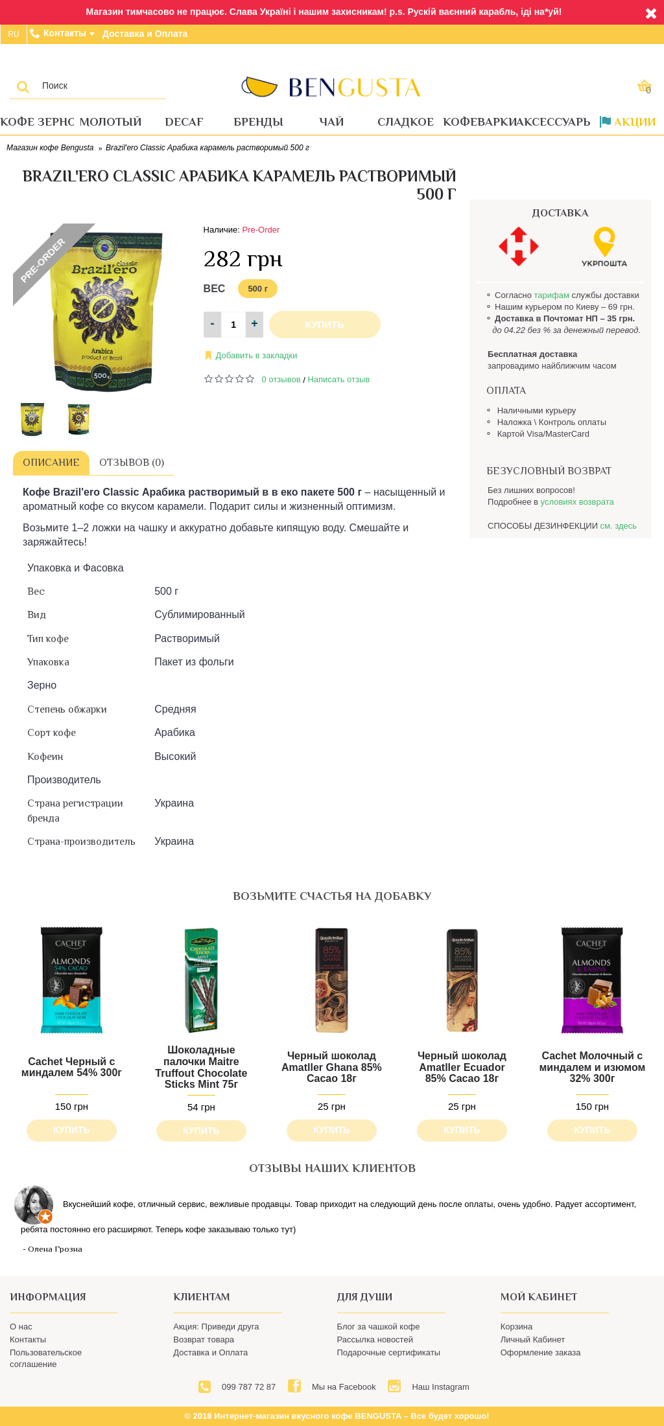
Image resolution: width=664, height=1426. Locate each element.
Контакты (28, 1339)
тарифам (551, 295)
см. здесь (618, 526)
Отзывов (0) (131, 462)
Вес (215, 288)
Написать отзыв (338, 379)
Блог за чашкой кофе (378, 1326)
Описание (51, 462)
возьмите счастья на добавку (332, 896)
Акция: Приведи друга (216, 1326)
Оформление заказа (541, 1352)
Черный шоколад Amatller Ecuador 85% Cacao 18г (462, 1067)
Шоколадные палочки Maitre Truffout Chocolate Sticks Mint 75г (201, 1067)
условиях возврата (577, 502)
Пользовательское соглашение (46, 1358)
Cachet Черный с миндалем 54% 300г (71, 1067)
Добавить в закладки (257, 355)
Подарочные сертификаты (388, 1352)
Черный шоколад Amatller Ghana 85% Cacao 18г (331, 1067)
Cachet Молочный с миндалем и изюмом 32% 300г (592, 1067)
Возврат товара (203, 1339)
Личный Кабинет (533, 1339)
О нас (21, 1326)
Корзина (517, 1326)
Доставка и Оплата (210, 1352)
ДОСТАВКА (560, 213)
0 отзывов (281, 379)
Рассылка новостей (375, 1339)
